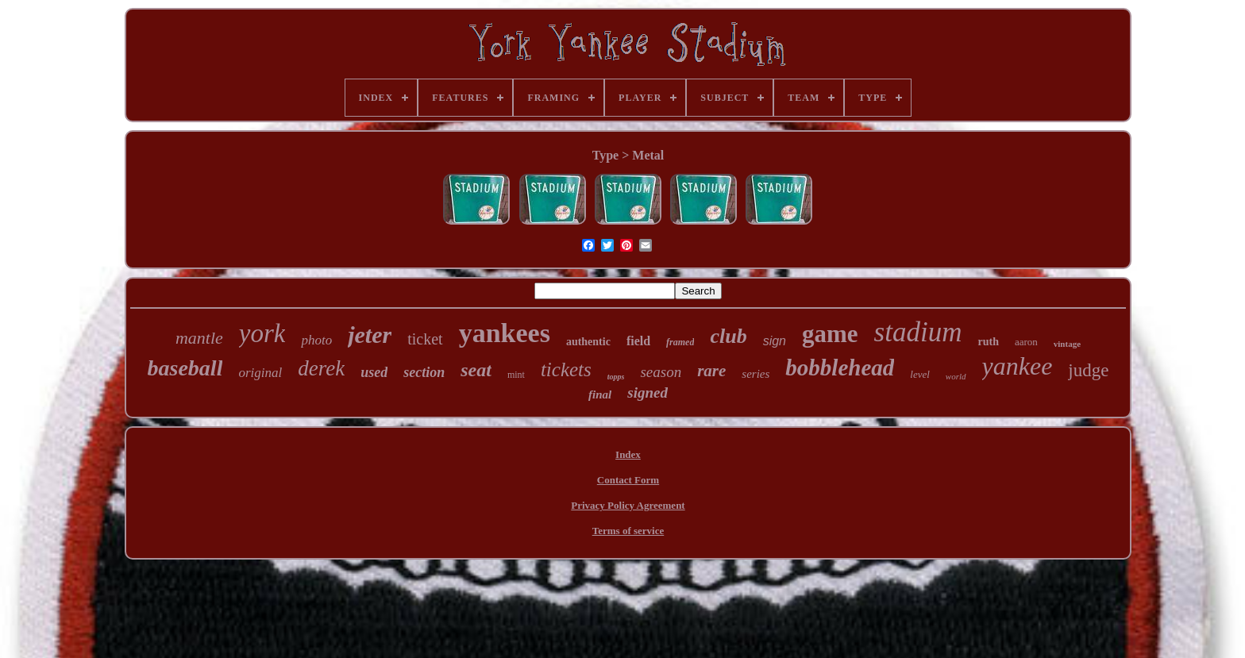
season (660, 372)
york (262, 333)
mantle (199, 338)
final (599, 394)
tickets (566, 369)
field (638, 341)
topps (616, 376)
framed (680, 342)
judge (1088, 370)
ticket (424, 339)
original (260, 372)
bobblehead (839, 367)
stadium (918, 332)
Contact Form (628, 480)
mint (516, 374)
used (373, 372)
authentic (588, 342)
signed (647, 392)
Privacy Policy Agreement (627, 505)
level (920, 374)
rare (711, 370)
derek (321, 368)
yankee (1017, 366)
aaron (1026, 342)
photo (316, 340)
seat (476, 370)
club (728, 336)
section (424, 372)
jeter (369, 334)
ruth (987, 342)
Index (628, 454)
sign (774, 341)
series (755, 373)
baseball (185, 368)
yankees (504, 333)
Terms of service (628, 531)
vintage (1067, 343)
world (956, 376)
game (830, 334)
